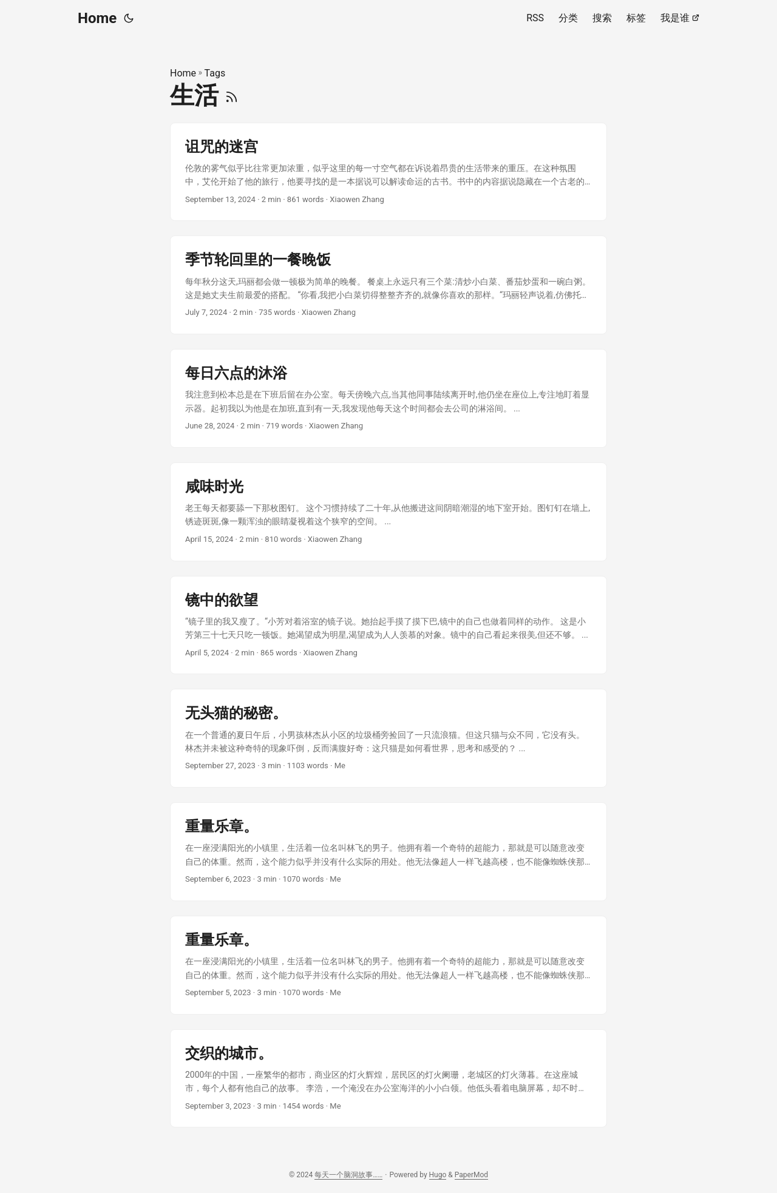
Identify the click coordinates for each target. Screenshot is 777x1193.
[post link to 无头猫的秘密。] (388, 738)
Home (97, 18)
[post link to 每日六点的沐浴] (388, 398)
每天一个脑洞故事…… (348, 1175)
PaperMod (471, 1175)
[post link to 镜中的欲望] (388, 625)
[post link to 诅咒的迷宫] (388, 172)
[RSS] (232, 95)
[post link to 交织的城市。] (388, 1078)
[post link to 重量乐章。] (388, 852)
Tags (215, 73)
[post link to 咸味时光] (388, 512)
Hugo (438, 1175)
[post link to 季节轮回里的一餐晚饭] (388, 285)
